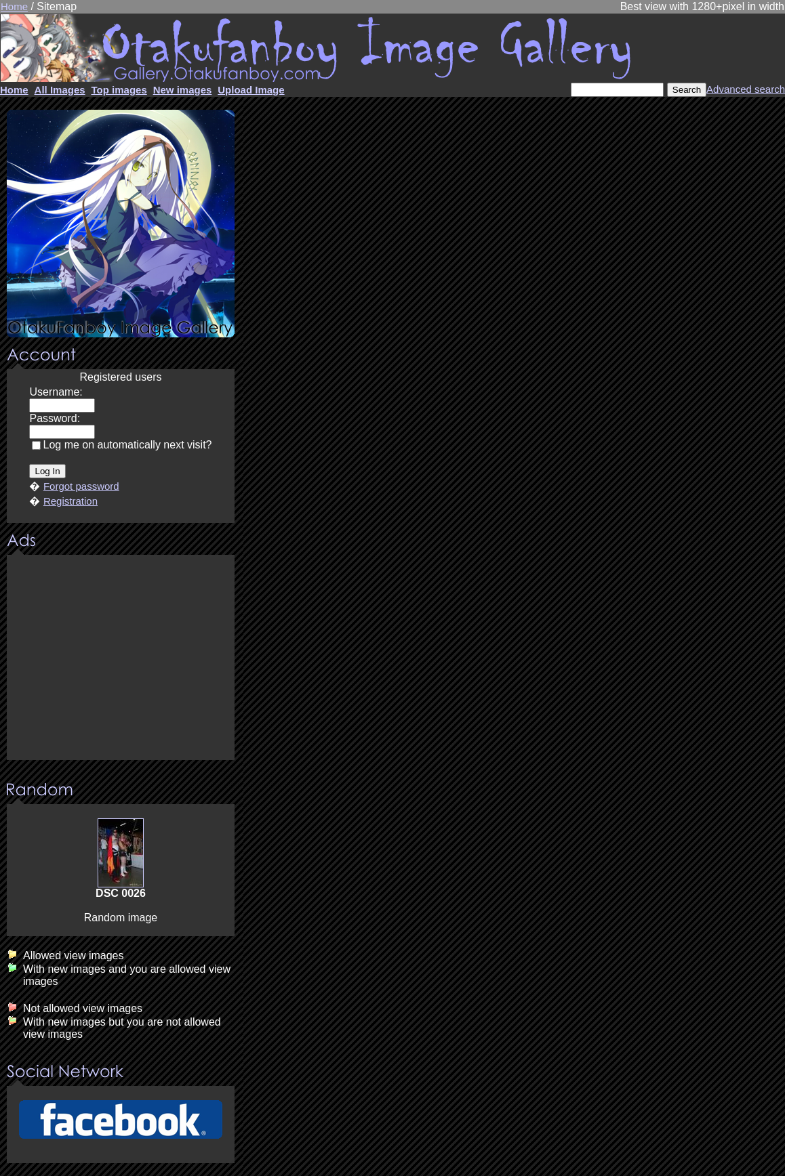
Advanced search (745, 89)
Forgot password (81, 486)
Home (14, 6)
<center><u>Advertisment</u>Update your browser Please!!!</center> (121, 658)
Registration (70, 501)
